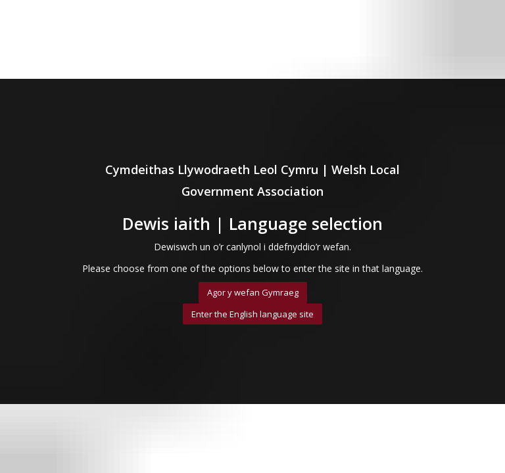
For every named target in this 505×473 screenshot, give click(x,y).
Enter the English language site (252, 314)
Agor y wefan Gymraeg (253, 292)
